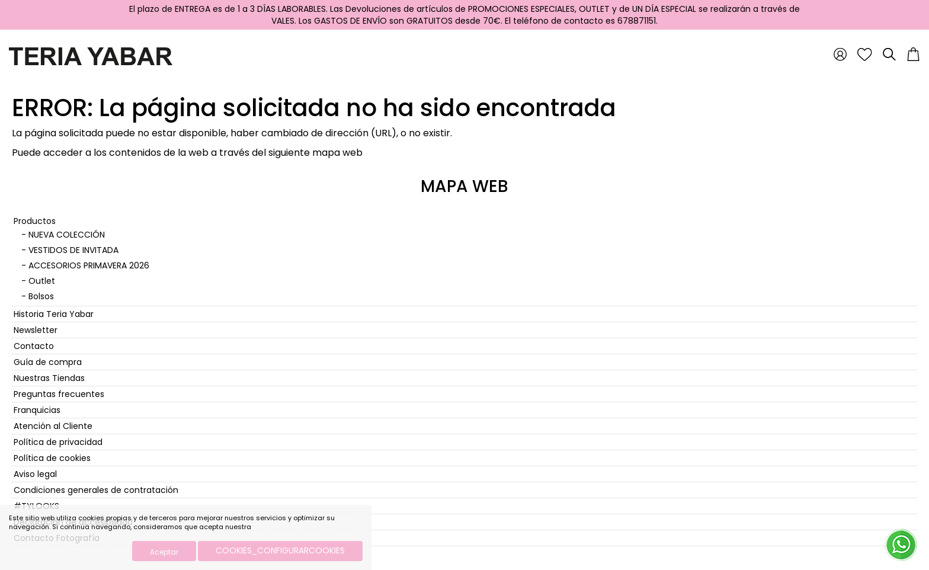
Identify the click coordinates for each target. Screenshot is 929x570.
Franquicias (37, 410)
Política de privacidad (58, 442)
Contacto (34, 346)
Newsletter (35, 330)
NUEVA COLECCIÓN (66, 235)
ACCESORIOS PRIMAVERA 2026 (88, 265)
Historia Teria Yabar (54, 314)
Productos (35, 221)
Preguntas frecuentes (59, 394)
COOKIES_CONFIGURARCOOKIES (280, 550)
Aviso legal (35, 474)
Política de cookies (52, 458)
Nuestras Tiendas (49, 378)
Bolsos (41, 296)
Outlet (41, 281)
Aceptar (164, 552)
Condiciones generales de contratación (96, 490)
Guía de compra (48, 362)
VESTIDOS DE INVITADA (73, 250)
